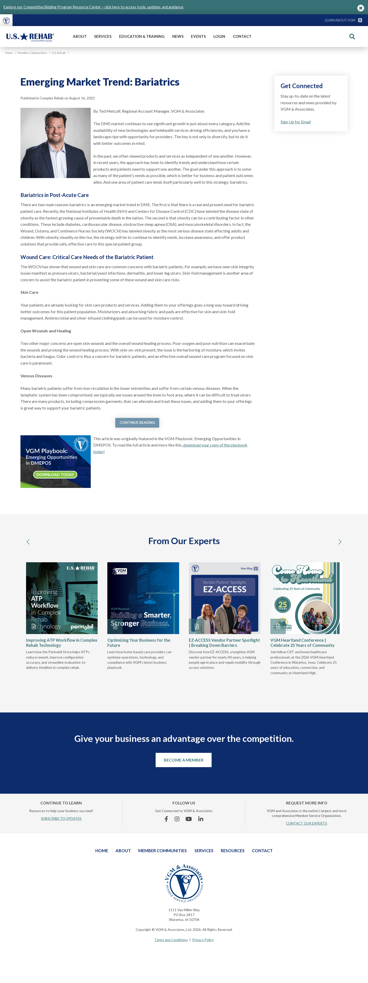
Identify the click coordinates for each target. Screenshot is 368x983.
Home (101, 850)
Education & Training (142, 36)
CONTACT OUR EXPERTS (306, 823)
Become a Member (183, 759)
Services (102, 36)
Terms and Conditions (171, 940)
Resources (233, 850)
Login (219, 36)
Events (198, 36)
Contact (242, 36)
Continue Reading (137, 422)
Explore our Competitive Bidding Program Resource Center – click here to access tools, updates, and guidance (93, 7)
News (177, 36)
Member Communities (162, 850)
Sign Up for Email (296, 121)
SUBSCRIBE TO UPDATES (61, 818)
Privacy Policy (203, 940)
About (80, 36)
